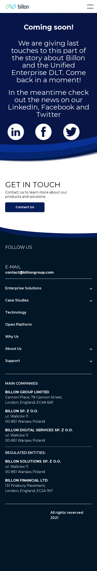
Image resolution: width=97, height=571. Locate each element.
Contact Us (25, 207)
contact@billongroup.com (29, 272)
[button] (90, 6)
